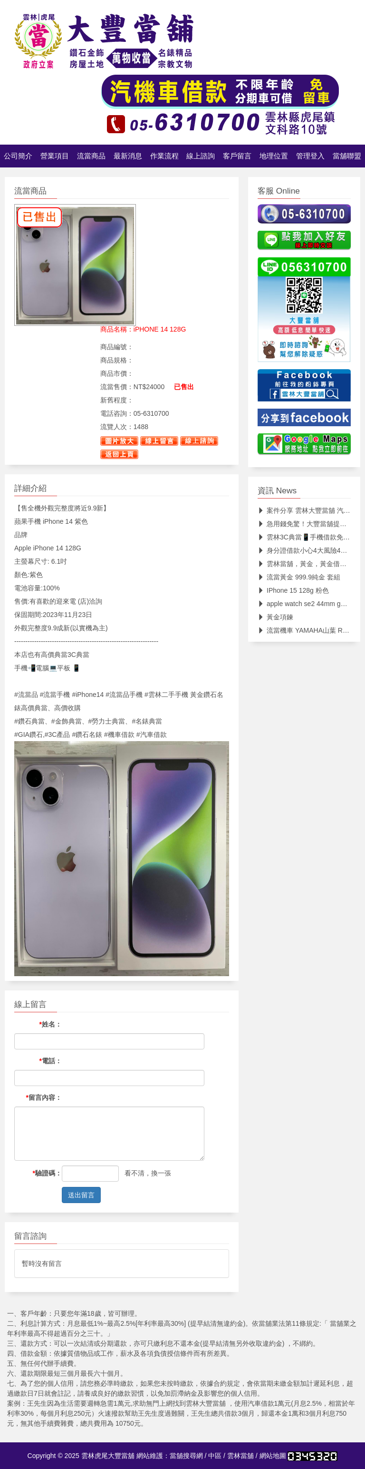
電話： (50, 1061)
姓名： (50, 1024)
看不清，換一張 (148, 1173)
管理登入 (310, 156)
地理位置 (273, 156)
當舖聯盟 (347, 156)
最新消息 (128, 156)
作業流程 (164, 156)
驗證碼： (47, 1173)
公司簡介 (18, 156)
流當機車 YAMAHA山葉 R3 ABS (309, 630)
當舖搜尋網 (186, 1455)
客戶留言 (237, 156)
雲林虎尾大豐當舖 (107, 1455)
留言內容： (44, 1097)
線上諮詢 (200, 156)
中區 (214, 1455)
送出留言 (81, 1195)
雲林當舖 (240, 1455)
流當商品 (91, 156)
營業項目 (54, 156)
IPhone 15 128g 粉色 (293, 590)
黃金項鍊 (275, 617)
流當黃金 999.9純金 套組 (299, 577)
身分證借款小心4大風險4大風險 (309, 550)
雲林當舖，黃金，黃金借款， (305, 564)
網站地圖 (272, 1455)
